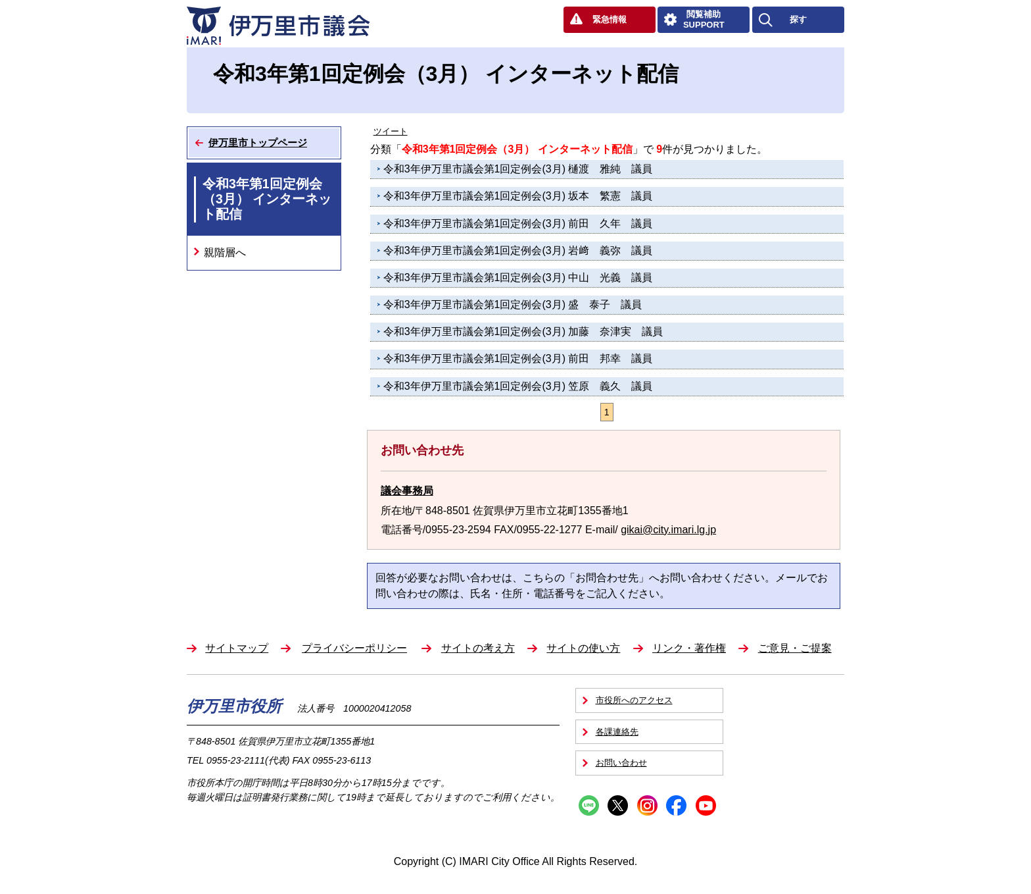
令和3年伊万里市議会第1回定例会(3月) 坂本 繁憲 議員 (518, 195)
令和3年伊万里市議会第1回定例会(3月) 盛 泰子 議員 (512, 304)
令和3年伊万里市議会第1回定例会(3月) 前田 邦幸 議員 (518, 358)
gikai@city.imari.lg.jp (668, 529)
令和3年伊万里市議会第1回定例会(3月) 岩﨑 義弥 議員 (518, 250)
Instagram (647, 805)
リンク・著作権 (689, 648)
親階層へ (225, 252)
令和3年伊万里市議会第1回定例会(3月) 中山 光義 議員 (518, 277)
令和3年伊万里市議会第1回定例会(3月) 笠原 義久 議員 (518, 386)
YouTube (706, 805)
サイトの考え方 (478, 648)
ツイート (390, 131)
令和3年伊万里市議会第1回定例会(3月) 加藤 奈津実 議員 (523, 331)
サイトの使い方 (583, 648)
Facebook (676, 805)
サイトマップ (236, 648)
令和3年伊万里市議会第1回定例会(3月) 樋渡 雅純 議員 (518, 168)
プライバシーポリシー (354, 648)
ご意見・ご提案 (795, 648)
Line (589, 805)
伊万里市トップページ (257, 142)
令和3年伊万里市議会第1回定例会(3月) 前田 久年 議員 (518, 223)
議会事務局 (407, 490)
